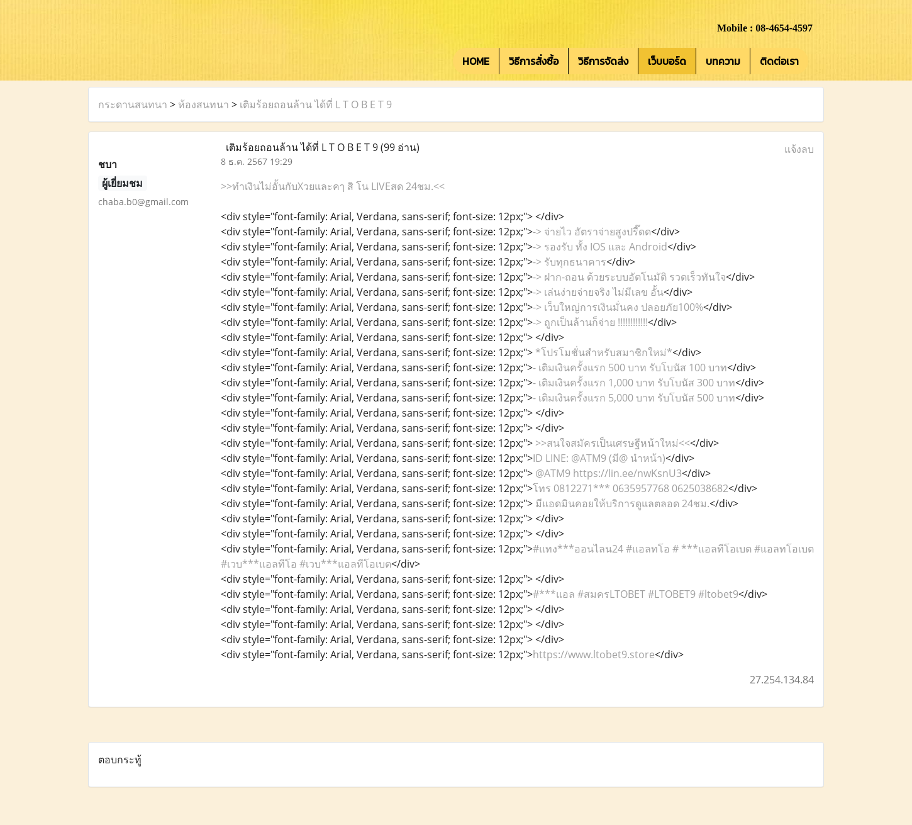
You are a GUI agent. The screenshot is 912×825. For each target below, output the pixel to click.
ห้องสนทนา (203, 104)
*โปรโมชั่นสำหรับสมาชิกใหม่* (602, 352)
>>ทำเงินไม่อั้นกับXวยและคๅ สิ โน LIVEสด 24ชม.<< (333, 186)
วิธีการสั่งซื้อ (534, 61)
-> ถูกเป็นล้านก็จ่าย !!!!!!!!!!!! (590, 322)
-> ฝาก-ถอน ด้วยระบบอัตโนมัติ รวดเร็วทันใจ (629, 277)
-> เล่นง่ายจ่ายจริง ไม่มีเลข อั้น (598, 292)
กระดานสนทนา (132, 104)
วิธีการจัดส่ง (603, 61)
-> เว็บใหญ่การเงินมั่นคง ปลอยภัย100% (618, 307)
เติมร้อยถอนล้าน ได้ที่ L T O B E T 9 (316, 104)
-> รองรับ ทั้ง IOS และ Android (600, 247)
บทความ (723, 61)
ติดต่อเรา (779, 61)
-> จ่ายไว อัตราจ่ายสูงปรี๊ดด (592, 232)
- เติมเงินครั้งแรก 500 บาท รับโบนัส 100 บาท (630, 367)
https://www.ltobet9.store (594, 654)
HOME (475, 61)
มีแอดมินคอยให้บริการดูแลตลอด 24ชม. (621, 503)
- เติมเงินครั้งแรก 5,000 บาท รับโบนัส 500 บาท (634, 398)
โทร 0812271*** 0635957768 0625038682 (630, 488)
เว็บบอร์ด (667, 61)
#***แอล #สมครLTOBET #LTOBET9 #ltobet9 (635, 594)
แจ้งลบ (799, 149)
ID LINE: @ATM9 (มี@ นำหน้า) (599, 458)
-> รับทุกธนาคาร (569, 262)
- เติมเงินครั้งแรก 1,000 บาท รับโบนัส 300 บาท (634, 383)
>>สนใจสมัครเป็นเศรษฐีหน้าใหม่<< (611, 443)
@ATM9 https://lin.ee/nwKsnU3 (607, 473)
